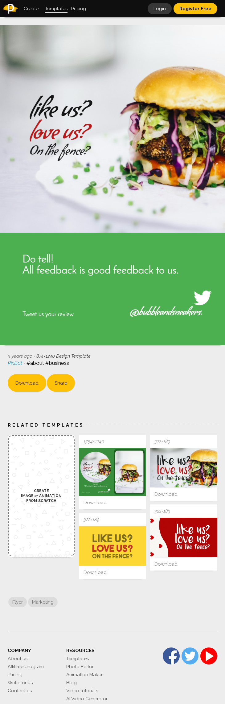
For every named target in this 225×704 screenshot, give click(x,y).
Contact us (20, 690)
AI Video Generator (87, 699)
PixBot (15, 363)
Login (159, 8)
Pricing (15, 674)
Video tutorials (82, 690)
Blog (71, 682)
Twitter (190, 655)
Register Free (195, 8)
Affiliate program (26, 666)
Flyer (17, 602)
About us (17, 658)
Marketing (43, 602)
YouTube (208, 655)
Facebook (171, 655)
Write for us (20, 682)
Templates (77, 658)
